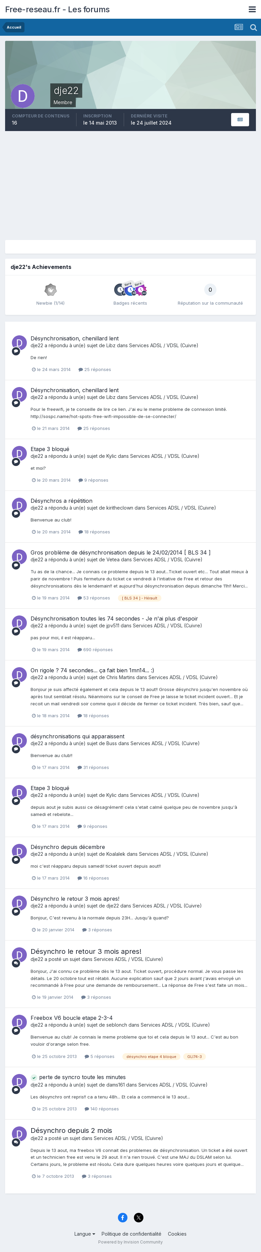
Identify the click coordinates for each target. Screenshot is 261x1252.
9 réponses (93, 480)
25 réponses (95, 369)
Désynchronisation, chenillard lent (75, 338)
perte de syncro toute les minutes (78, 1077)
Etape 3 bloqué (50, 449)
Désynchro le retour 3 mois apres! (75, 898)
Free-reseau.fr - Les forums (57, 9)
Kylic (111, 456)
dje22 (37, 345)
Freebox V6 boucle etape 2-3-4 (72, 1017)
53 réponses (93, 597)
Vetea (113, 559)
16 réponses (93, 878)
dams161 (115, 1085)
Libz (111, 345)
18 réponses (94, 531)
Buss (111, 743)
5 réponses (100, 1056)
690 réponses (95, 649)
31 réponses (93, 767)
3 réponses (97, 929)
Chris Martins (120, 677)
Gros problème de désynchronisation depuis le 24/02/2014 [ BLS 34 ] (121, 552)
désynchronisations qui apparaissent (77, 736)
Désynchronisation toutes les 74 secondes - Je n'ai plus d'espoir (114, 618)
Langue (84, 1234)
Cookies (177, 1234)
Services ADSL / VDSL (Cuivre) (163, 345)
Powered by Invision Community (130, 1242)
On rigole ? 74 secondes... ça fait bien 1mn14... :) (92, 670)
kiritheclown (119, 508)
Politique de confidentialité (131, 1234)
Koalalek (115, 854)
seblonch (116, 1025)
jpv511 (112, 625)
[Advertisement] (130, 185)
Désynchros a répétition (61, 500)
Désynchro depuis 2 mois (71, 1130)
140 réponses (102, 1108)
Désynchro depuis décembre (68, 847)
